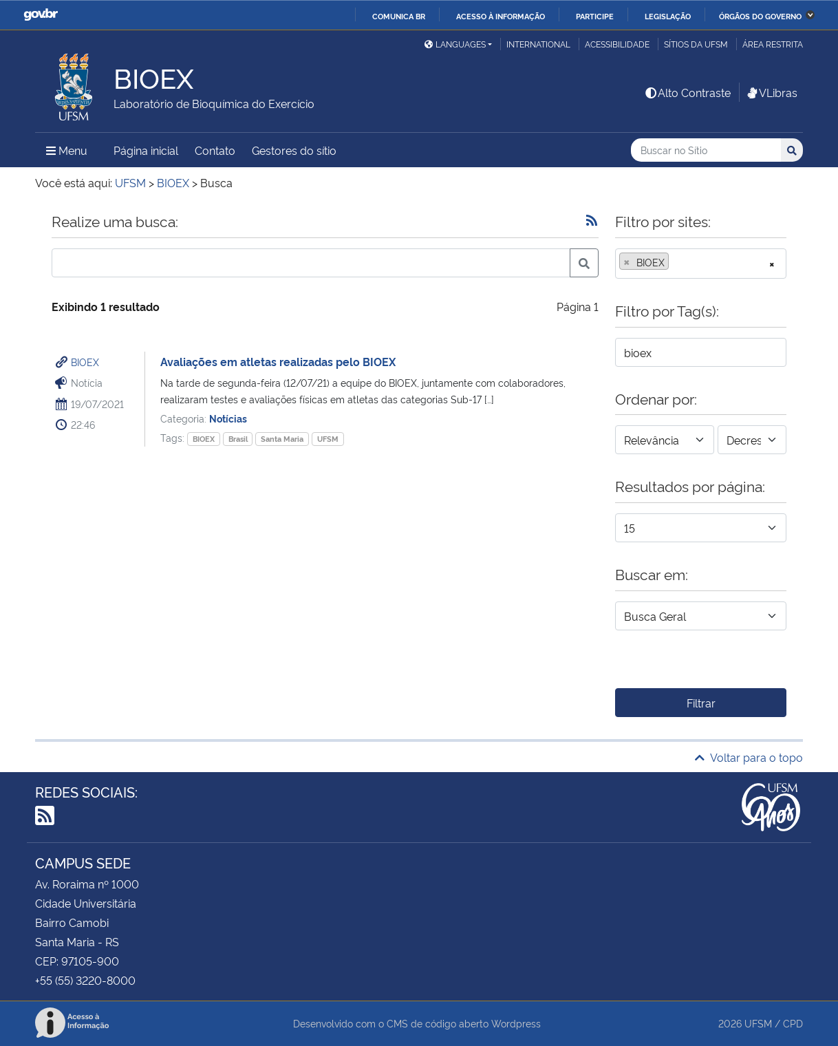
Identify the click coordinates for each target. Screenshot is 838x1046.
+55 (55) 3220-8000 (85, 980)
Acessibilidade (617, 44)
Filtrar (701, 702)
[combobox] (700, 263)
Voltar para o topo (749, 757)
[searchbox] (676, 262)
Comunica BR (398, 15)
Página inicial (146, 150)
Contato (215, 150)
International (538, 44)
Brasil (238, 439)
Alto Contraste (687, 92)
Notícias (228, 418)
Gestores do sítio (294, 150)
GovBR (40, 14)
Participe (595, 15)
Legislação (668, 15)
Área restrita (772, 44)
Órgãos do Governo (760, 15)
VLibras (771, 92)
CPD (793, 1022)
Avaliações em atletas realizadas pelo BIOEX (278, 361)
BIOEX (85, 361)
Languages (455, 44)
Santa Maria (282, 439)
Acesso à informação (500, 15)
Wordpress (516, 1022)
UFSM (328, 439)
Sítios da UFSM (696, 44)
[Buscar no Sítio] (706, 150)
